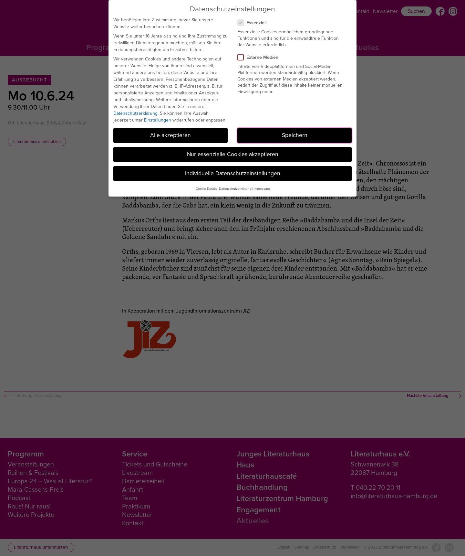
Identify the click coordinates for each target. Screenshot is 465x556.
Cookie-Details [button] (206, 188)
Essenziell (254, 22)
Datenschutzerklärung (135, 113)
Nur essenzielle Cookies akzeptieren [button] (232, 154)
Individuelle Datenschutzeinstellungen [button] (232, 173)
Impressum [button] (261, 188)
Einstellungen (157, 120)
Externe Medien (260, 57)
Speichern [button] (294, 135)
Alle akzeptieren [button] (170, 135)
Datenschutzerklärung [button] (235, 188)
